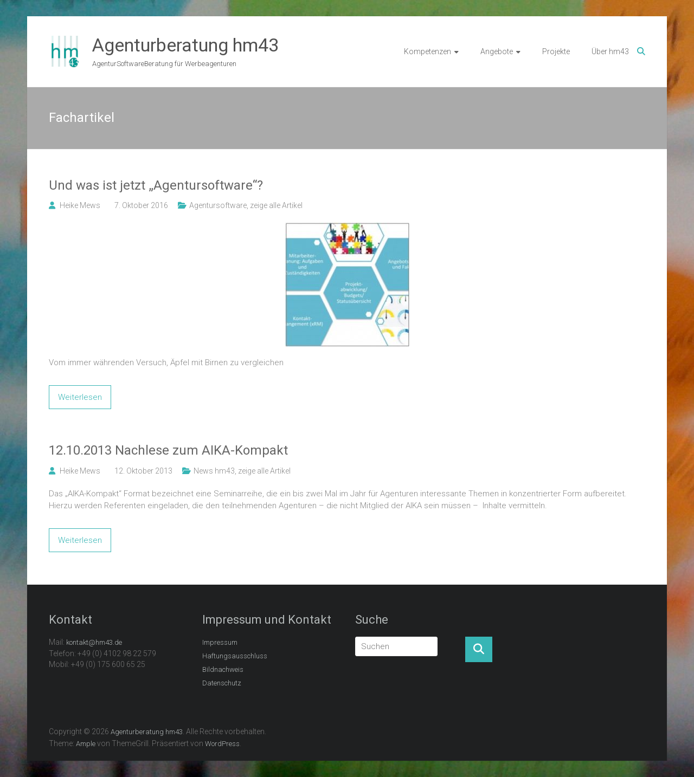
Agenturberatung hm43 (185, 45)
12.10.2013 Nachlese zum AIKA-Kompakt (168, 450)
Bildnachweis (222, 669)
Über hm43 (610, 51)
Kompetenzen (427, 51)
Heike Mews (80, 205)
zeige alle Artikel (276, 205)
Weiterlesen (80, 397)
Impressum (219, 642)
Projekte (556, 51)
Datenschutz (221, 683)
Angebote (496, 51)
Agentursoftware (218, 205)
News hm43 (214, 471)
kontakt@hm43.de (94, 642)
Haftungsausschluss (234, 656)
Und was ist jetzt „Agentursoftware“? (156, 185)
